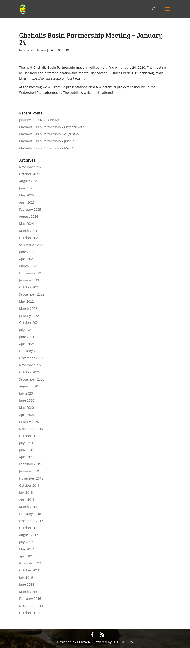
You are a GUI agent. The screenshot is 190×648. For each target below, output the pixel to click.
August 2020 (28, 386)
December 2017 (31, 521)
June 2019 (26, 450)
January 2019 (29, 471)
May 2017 (26, 549)
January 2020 (29, 421)
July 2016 (26, 577)
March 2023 (28, 266)
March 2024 (28, 230)
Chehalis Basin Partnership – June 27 (47, 141)
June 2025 (26, 188)
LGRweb (83, 642)
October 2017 (29, 528)
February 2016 (30, 598)
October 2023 (29, 238)
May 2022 (26, 301)
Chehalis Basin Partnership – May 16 (47, 148)
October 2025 (29, 174)
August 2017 (28, 535)
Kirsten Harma (35, 50)
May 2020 (26, 407)
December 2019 (31, 428)
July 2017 (26, 542)
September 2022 (31, 294)
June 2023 (26, 252)
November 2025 (31, 167)
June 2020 (26, 400)
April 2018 (27, 499)
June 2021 (26, 337)
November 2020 (31, 365)
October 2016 (29, 570)
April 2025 (27, 202)
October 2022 (29, 287)
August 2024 (28, 216)
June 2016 (26, 584)
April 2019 (27, 457)
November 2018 (31, 478)
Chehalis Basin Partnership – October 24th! (52, 127)
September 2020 (31, 379)
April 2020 (27, 414)
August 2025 (28, 181)
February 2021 (30, 351)
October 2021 (29, 322)
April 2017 (27, 556)
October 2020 (29, 372)
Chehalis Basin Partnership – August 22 (49, 134)
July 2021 (26, 329)
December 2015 (31, 605)
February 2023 (30, 273)
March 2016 (28, 591)
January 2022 (29, 315)
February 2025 (30, 209)
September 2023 (31, 245)
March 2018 (28, 506)
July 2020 (26, 393)
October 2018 (29, 485)
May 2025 (26, 195)
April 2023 (27, 259)
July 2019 (26, 443)
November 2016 (31, 563)
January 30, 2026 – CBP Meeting (43, 120)
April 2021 (27, 344)
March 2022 (28, 308)
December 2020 (31, 358)
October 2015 (29, 613)
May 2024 (26, 223)
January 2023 (29, 280)
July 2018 (26, 492)
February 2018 (30, 514)
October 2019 (29, 436)
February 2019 (30, 464)
